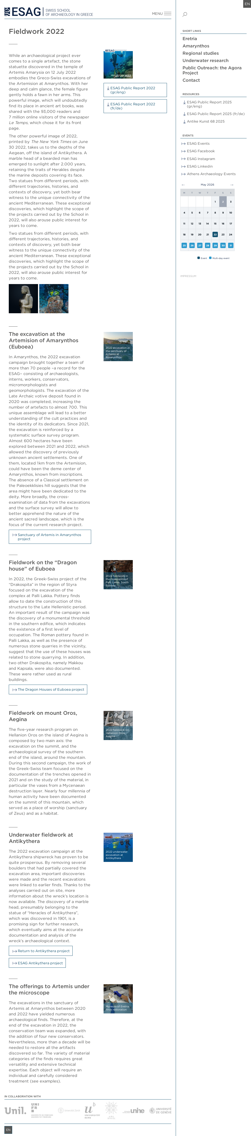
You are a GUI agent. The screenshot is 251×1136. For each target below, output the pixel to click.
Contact (191, 80)
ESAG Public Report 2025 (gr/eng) (209, 104)
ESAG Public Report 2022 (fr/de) (132, 106)
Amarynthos (196, 45)
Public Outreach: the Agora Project (212, 70)
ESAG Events (198, 143)
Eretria (190, 38)
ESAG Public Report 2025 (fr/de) (216, 114)
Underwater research (206, 60)
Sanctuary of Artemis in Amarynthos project (49, 537)
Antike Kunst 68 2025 (206, 121)
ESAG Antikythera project (40, 963)
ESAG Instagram (201, 159)
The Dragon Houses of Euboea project (51, 689)
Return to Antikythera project (44, 951)
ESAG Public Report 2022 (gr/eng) (132, 90)
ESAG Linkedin (200, 166)
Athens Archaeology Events (211, 174)
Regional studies (201, 53)
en (247, 4)
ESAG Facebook (201, 151)
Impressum (188, 276)
